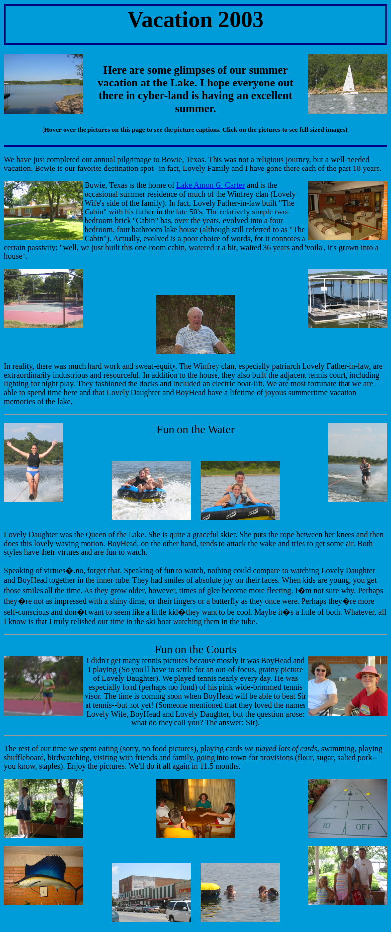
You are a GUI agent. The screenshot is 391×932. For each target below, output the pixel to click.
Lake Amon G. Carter (210, 185)
